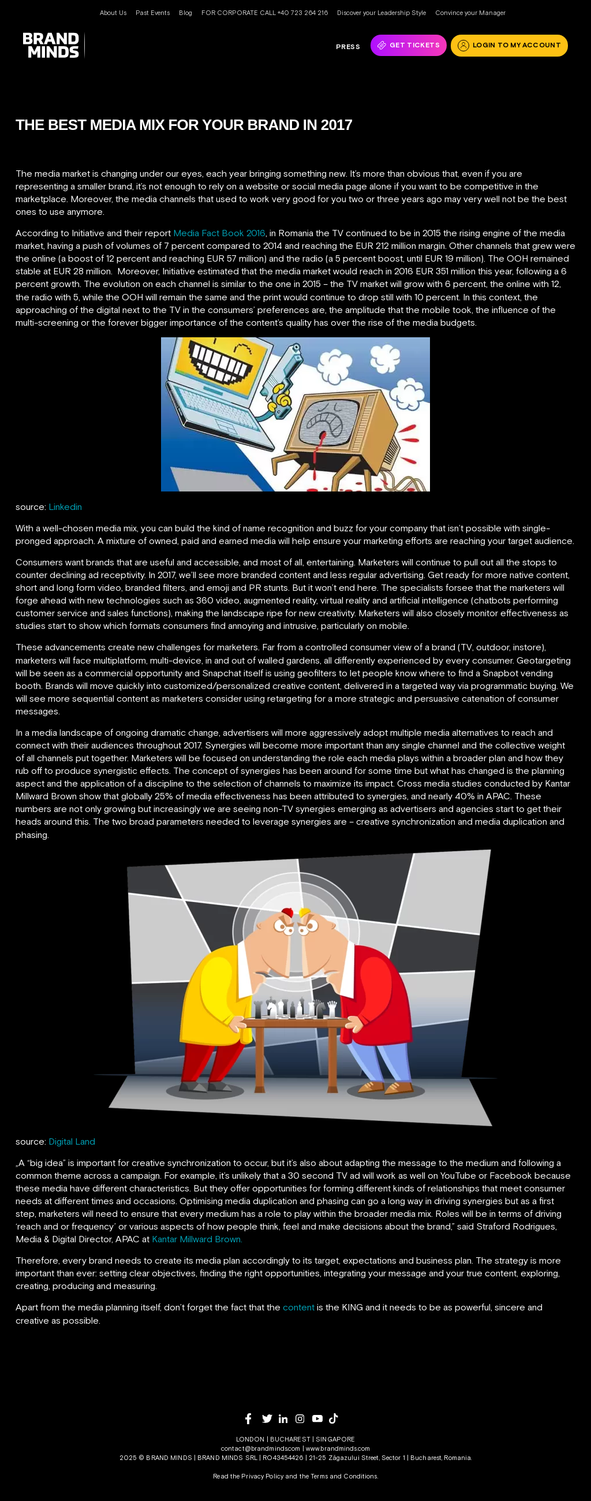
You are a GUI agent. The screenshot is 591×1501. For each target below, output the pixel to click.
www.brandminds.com (338, 1448)
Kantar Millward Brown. (197, 1239)
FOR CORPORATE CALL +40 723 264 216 (264, 12)
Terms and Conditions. (344, 1476)
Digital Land (71, 1141)
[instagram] (304, 1418)
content (299, 1307)
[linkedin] (287, 1418)
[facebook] (253, 1418)
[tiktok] (337, 1418)
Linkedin (65, 506)
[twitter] (270, 1418)
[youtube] (320, 1418)
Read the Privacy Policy (248, 1476)
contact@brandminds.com (261, 1448)
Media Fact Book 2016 (219, 233)
